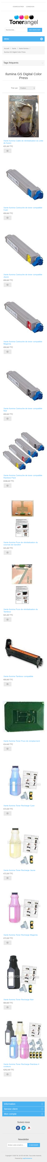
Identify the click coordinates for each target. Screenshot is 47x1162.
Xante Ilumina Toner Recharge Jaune (19, 870)
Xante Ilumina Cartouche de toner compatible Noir (23, 409)
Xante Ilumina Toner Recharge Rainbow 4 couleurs (21, 1065)
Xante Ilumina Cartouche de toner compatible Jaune (23, 276)
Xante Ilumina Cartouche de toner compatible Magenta (23, 343)
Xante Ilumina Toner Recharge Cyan (19, 806)
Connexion (30, 6)
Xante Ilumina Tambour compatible (18, 676)
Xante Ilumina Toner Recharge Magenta (21, 935)
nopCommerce (27, 1158)
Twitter (23, 1128)
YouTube (29, 1128)
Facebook (18, 1128)
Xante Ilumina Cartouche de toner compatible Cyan (23, 209)
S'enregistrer (18, 6)
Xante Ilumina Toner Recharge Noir (19, 1000)
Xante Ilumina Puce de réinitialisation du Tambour (21, 610)
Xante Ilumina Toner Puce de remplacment (22, 741)
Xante (14, 48)
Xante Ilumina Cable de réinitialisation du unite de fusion (23, 142)
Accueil (6, 48)
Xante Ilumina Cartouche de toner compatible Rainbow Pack (23, 476)
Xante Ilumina (23, 48)
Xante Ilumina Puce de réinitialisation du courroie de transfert (21, 543)
